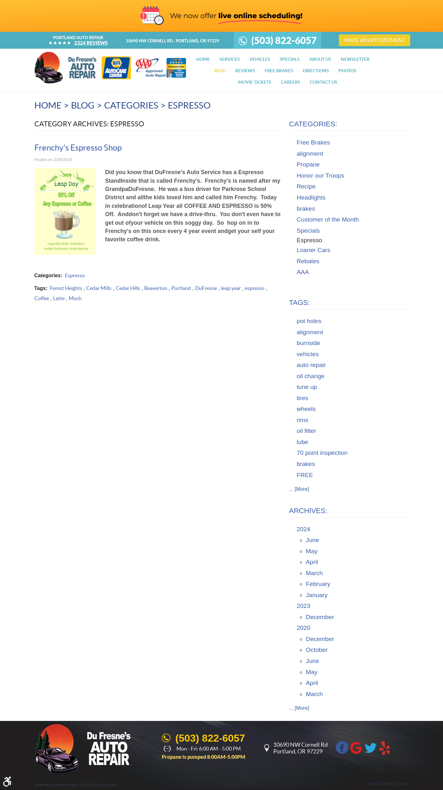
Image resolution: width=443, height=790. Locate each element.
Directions (316, 70)
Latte (59, 298)
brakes (306, 208)
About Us (320, 59)
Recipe (306, 186)
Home (203, 59)
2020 (304, 627)
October (316, 649)
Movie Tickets (254, 82)
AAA (303, 272)
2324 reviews (91, 43)
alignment (310, 153)
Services (229, 59)
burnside (308, 343)
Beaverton (155, 288)
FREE (305, 475)
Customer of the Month (328, 219)
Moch (75, 298)
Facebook (342, 747)
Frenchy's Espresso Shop (78, 147)
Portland (181, 288)
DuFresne (206, 288)
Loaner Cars (314, 250)
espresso (254, 288)
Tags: (299, 303)
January (316, 595)
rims (302, 420)
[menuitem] (203, 59)
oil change (311, 376)
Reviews (245, 70)
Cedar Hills (128, 288)
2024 (304, 529)
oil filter (306, 430)
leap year (231, 288)
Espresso (189, 105)
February (318, 584)
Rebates (308, 261)
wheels (306, 409)
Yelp (385, 747)
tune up (307, 387)
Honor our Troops (320, 175)
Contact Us (323, 82)
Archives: (308, 511)
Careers (290, 82)
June (312, 540)
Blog (220, 70)
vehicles (308, 354)
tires (302, 398)
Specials (290, 59)
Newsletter (355, 59)
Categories (131, 105)
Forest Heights (66, 288)
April (312, 562)
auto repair (311, 365)
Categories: (313, 124)
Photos (347, 70)
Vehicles (259, 59)
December (320, 617)
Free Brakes (313, 142)
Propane (308, 164)
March (314, 573)
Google (356, 747)
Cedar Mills (98, 288)
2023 (304, 606)
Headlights (311, 197)
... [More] (299, 489)
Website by (388, 783)
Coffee (41, 298)
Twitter (370, 747)
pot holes (309, 321)
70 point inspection (322, 452)
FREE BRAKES (279, 70)
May (311, 551)
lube (302, 442)
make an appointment (374, 40)
